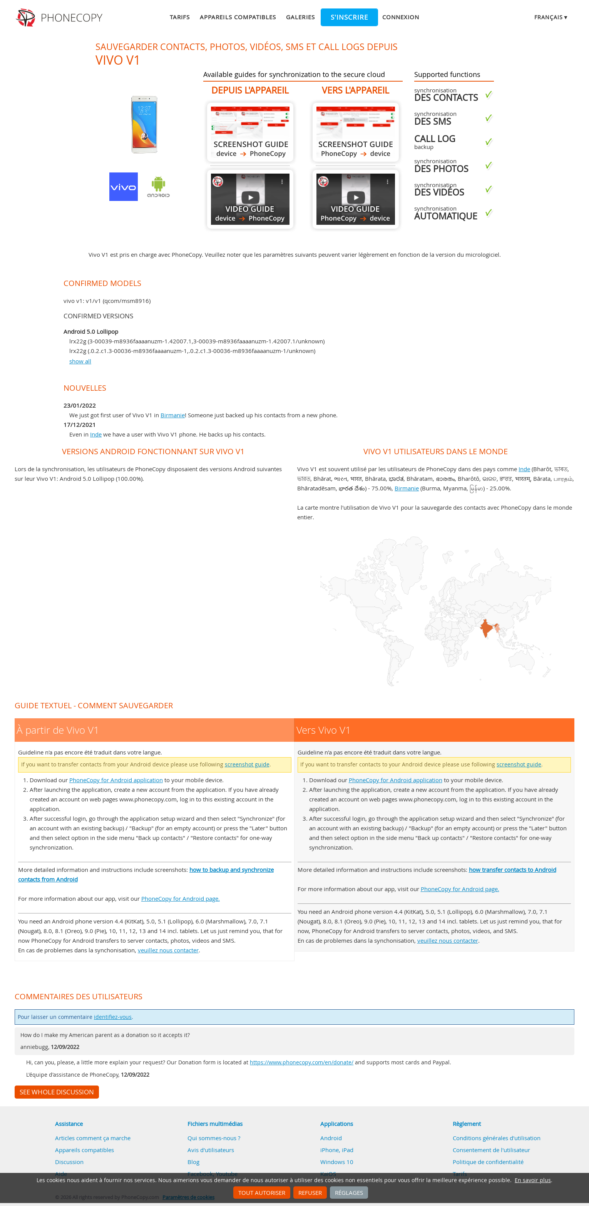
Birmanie (173, 415)
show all (80, 361)
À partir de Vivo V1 (250, 132)
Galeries (300, 17)
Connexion (400, 17)
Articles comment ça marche (93, 1138)
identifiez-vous (113, 1017)
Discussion (69, 1162)
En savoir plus (533, 1180)
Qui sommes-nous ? (213, 1138)
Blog (193, 1162)
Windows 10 (336, 1162)
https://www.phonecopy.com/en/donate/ (301, 1062)
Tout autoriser (261, 1192)
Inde (96, 434)
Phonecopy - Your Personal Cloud (60, 17)
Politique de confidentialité (488, 1162)
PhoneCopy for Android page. (180, 898)
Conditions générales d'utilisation (496, 1138)
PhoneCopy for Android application (116, 780)
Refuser (310, 1192)
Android (331, 1138)
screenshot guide (247, 764)
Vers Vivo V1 (356, 132)
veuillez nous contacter (168, 950)
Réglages (349, 1192)
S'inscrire (349, 17)
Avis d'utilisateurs (210, 1150)
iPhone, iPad (336, 1150)
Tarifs (180, 17)
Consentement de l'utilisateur (491, 1150)
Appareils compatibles (238, 17)
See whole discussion (57, 1092)
